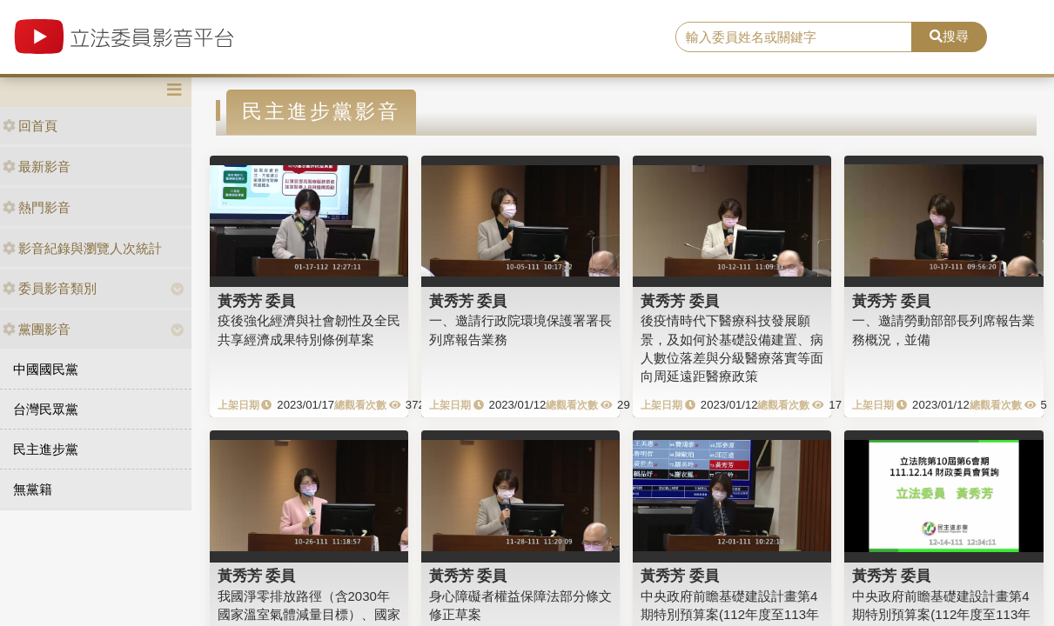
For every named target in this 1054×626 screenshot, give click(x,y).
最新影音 (36, 166)
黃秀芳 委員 (257, 301)
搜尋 (949, 36)
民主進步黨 (45, 449)
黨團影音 (36, 329)
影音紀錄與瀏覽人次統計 (82, 248)
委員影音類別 (50, 288)
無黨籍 (32, 489)
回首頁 (30, 125)
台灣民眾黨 (45, 409)
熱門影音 (36, 207)
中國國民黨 (45, 369)
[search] (793, 37)
